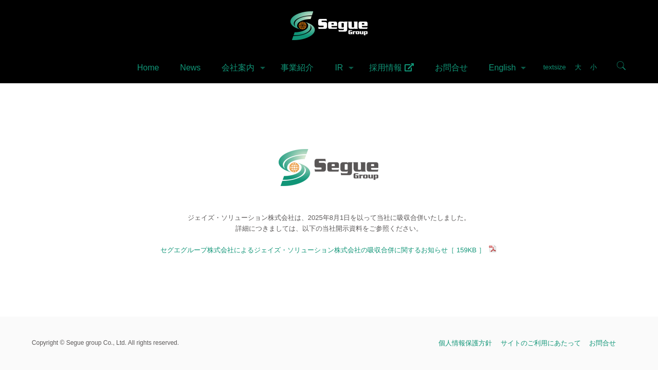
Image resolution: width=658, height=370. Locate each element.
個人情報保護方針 (465, 343)
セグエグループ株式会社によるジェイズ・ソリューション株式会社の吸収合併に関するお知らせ (328, 250)
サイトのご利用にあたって (541, 343)
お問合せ (602, 343)
